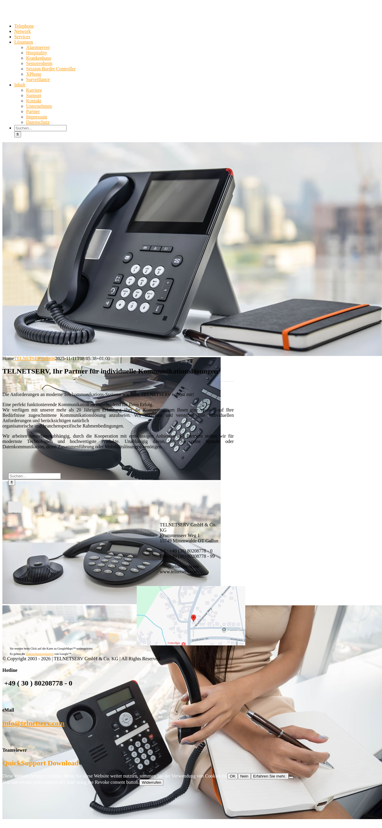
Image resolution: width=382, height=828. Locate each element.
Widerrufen (151, 782)
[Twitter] (15, 507)
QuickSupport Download (40, 763)
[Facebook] (10, 507)
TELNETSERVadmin (34, 358)
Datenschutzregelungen (40, 654)
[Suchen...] (40, 128)
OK (232, 776)
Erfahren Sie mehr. (269, 776)
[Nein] (291, 777)
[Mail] (20, 507)
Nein (244, 776)
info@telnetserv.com (33, 723)
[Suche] (17, 134)
